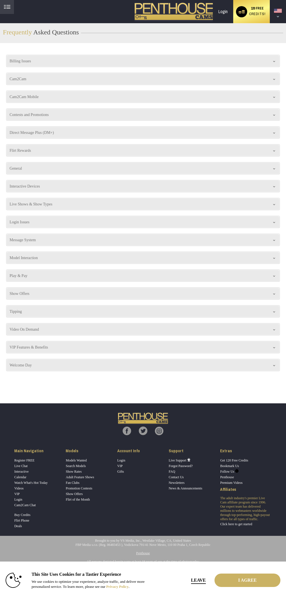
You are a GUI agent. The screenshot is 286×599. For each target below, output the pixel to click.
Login (223, 12)
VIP (17, 494)
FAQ (172, 471)
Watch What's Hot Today (31, 483)
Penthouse (227, 477)
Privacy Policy (117, 586)
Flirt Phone (21, 520)
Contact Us (176, 477)
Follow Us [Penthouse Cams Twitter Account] (229, 471)
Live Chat (21, 466)
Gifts (120, 471)
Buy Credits (22, 515)
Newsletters (177, 483)
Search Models (76, 466)
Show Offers (74, 494)
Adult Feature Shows (80, 477)
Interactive (21, 471)
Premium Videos (231, 483)
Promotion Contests (79, 488)
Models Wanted (76, 460)
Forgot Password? (181, 466)
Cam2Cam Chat (25, 505)
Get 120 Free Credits (234, 460)
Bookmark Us (229, 466)
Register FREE (24, 460)
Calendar (20, 477)
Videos (18, 488)
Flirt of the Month (78, 499)
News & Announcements (185, 488)
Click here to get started (236, 524)
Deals (18, 526)
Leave (198, 580)
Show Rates (74, 471)
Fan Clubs (72, 483)
